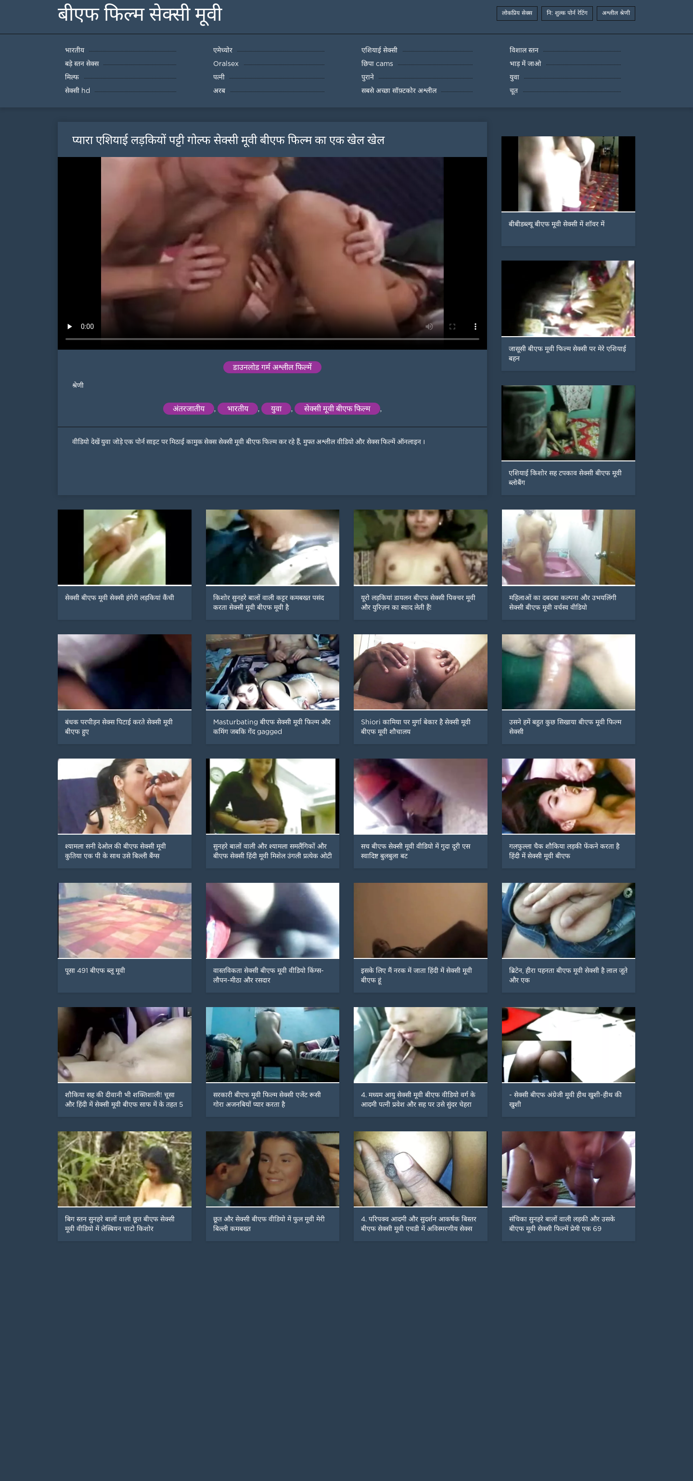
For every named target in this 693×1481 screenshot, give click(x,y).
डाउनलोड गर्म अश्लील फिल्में (272, 367)
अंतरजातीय (189, 409)
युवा (276, 409)
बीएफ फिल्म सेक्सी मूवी (140, 14)
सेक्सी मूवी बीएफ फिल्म (337, 409)
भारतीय (237, 409)
